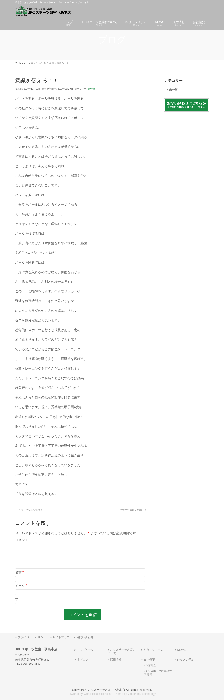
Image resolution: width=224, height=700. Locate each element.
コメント (21, 540)
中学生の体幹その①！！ (135, 509)
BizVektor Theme (112, 694)
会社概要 (149, 659)
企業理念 (151, 665)
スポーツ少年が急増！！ (30, 509)
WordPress (91, 694)
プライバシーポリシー (32, 637)
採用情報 (115, 659)
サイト (20, 604)
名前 (19, 577)
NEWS (181, 649)
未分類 (91, 88)
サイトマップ (61, 637)
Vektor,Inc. (134, 694)
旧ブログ (82, 659)
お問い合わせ (85, 637)
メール (21, 590)
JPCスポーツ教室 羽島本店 (106, 689)
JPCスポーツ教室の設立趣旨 (158, 673)
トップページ (85, 649)
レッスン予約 (185, 659)
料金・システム (154, 649)
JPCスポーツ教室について (121, 651)
